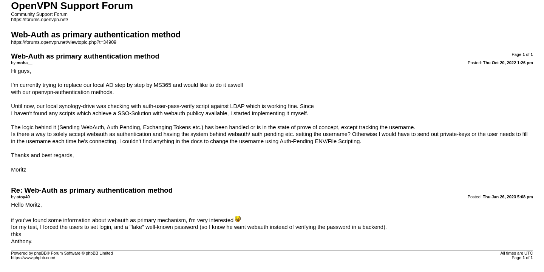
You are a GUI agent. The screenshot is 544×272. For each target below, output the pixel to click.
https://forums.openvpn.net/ (39, 19)
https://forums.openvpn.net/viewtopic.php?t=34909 (63, 42)
